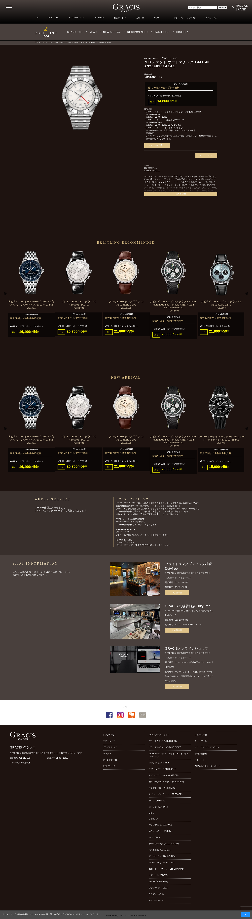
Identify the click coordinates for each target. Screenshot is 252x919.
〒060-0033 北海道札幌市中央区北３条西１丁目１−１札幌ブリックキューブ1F (46, 753)
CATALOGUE (162, 32)
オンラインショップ (183, 18)
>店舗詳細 (177, 592)
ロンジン (107, 753)
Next (247, 293)
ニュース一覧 (201, 735)
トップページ (109, 735)
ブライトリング (110, 747)
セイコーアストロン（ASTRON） (164, 775)
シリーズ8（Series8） (159, 881)
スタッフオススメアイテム (207, 747)
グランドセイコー (111, 760)
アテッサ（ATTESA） (159, 888)
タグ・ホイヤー (110, 741)
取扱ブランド (120, 18)
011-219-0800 (155, 122)
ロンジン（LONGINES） (160, 763)
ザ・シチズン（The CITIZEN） (163, 856)
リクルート (159, 18)
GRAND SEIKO (76, 18)
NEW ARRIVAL (112, 32)
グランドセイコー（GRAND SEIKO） (166, 747)
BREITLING (53, 18)
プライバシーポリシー (74, 914)
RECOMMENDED (137, 32)
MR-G (151, 813)
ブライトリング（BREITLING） (53, 42)
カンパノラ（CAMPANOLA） (162, 862)
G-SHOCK (153, 819)
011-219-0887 (155, 114)
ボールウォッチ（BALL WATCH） (164, 844)
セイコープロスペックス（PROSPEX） (167, 782)
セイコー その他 (156, 900)
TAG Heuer (99, 18)
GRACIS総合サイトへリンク (208, 766)
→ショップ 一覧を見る (20, 762)
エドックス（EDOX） (159, 875)
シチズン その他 (156, 894)
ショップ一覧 (201, 741)
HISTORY (182, 32)
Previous (5, 293)
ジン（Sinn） (155, 837)
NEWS (93, 32)
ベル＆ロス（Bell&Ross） (161, 850)
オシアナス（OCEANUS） (161, 825)
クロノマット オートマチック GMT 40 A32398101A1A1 (89, 42)
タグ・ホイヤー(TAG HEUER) (162, 769)
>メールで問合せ (157, 145)
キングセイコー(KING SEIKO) (162, 788)
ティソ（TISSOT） (157, 800)
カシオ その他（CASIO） (160, 831)
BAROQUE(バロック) (159, 735)
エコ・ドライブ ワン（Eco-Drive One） (167, 869)
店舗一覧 (140, 18)
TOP (36, 18)
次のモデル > (206, 155)
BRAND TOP (75, 32)
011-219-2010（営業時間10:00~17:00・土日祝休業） (173, 130)
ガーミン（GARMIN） (159, 807)
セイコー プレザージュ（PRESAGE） (166, 794)
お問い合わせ (212, 18)
